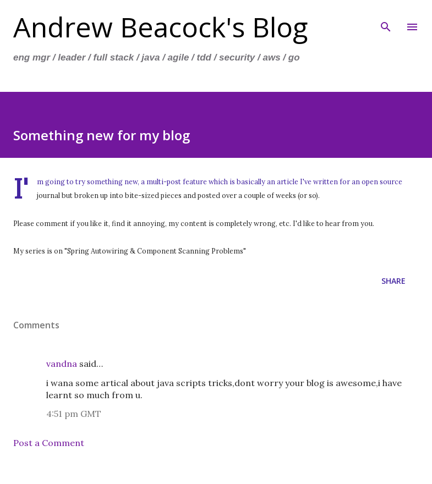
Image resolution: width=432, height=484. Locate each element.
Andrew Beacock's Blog (160, 27)
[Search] (385, 19)
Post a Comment (48, 442)
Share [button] (393, 281)
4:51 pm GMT (73, 413)
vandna (61, 363)
